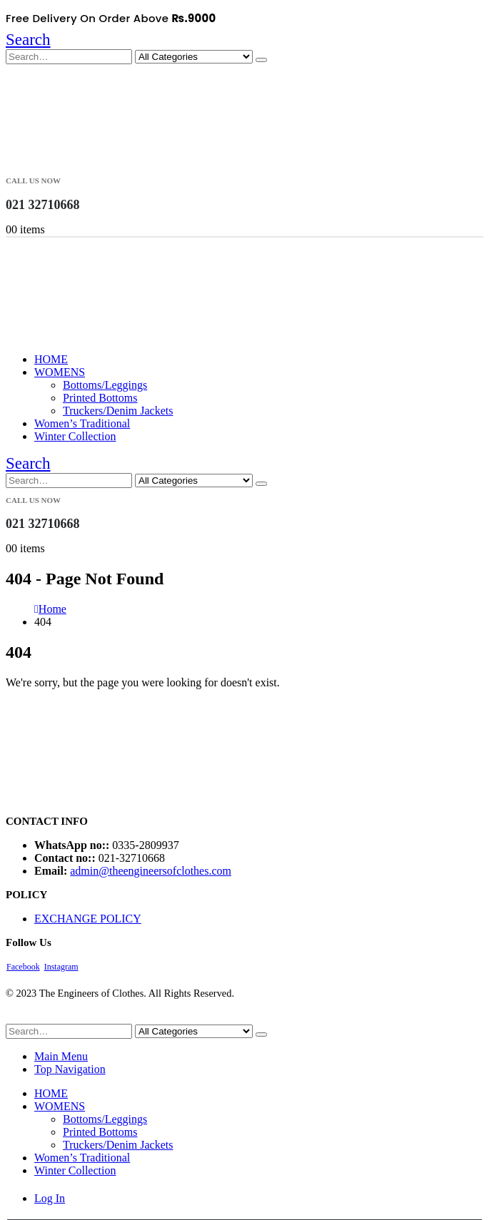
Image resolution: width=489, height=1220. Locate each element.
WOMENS (59, 372)
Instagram (61, 967)
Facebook (23, 967)
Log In (49, 1198)
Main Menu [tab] (61, 1056)
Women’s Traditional (82, 423)
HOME (51, 359)
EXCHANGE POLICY (87, 919)
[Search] (261, 60)
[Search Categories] (194, 56)
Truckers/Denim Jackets (118, 411)
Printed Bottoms (100, 398)
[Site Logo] (77, 162)
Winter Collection (75, 436)
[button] (28, 40)
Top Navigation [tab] (70, 1069)
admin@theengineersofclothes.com (150, 871)
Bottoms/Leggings (105, 385)
